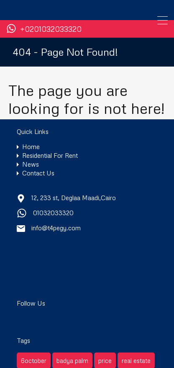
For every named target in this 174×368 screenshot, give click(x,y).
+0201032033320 (51, 29)
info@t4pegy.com (56, 228)
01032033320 (53, 212)
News (30, 164)
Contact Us (38, 173)
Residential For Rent (50, 155)
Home (31, 147)
